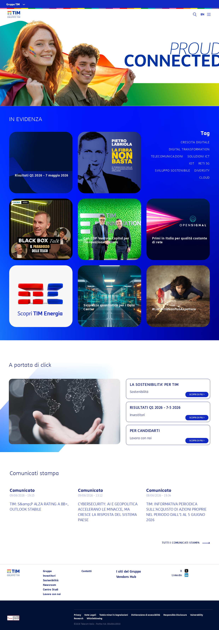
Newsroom (49, 585)
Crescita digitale (195, 142)
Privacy (77, 615)
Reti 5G (204, 163)
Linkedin (181, 575)
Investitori (49, 575)
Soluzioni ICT (199, 156)
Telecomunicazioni (167, 156)
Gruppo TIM (13, 4)
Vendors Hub (126, 577)
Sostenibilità (51, 580)
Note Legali (90, 615)
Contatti (87, 571)
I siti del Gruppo (128, 571)
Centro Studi (50, 589)
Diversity (202, 170)
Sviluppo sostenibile (172, 170)
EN (202, 14)
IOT (191, 163)
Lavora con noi (52, 594)
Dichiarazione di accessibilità (145, 615)
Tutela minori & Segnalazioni (113, 615)
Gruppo (47, 571)
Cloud (204, 177)
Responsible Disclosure (175, 615)
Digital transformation (189, 149)
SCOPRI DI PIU (196, 394)
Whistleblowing (94, 618)
